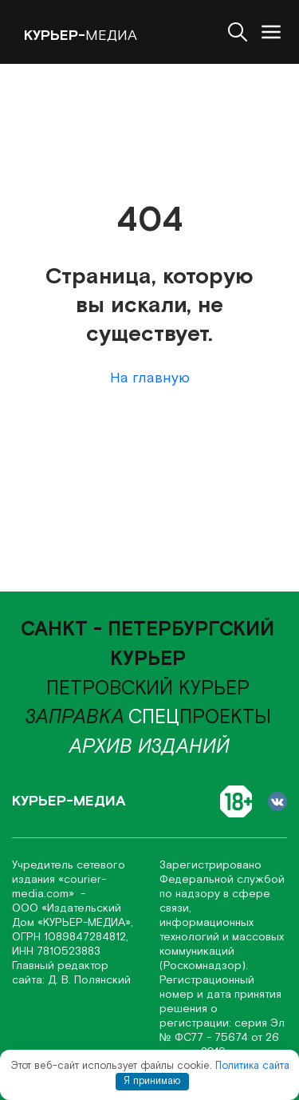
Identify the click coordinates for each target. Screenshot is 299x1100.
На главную (150, 378)
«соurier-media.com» (59, 886)
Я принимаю (152, 1081)
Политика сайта (252, 1066)
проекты (199, 717)
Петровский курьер (148, 689)
